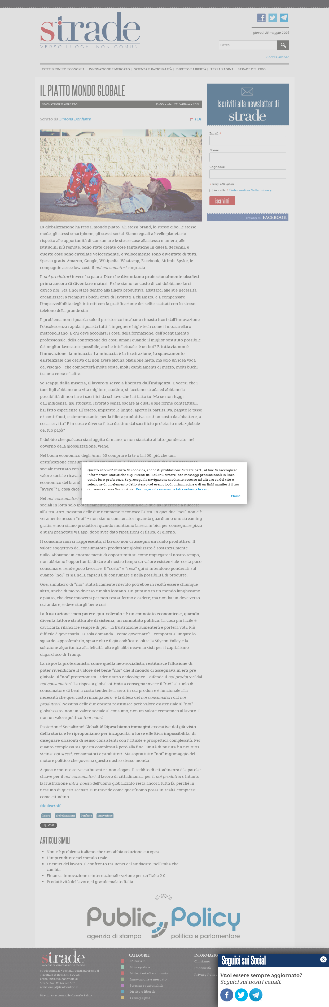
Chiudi (236, 496)
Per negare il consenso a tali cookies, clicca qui (174, 489)
